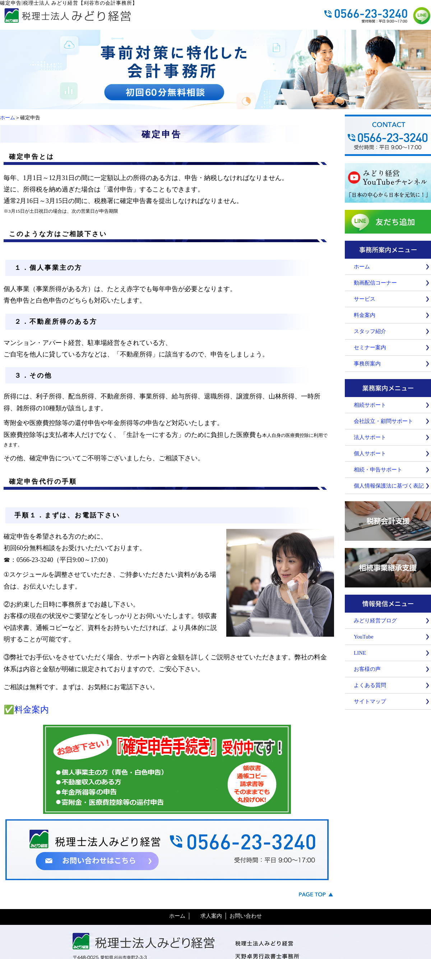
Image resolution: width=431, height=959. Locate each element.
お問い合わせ (246, 916)
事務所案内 (367, 363)
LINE (360, 653)
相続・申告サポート (378, 469)
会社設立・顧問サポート (383, 421)
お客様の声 (367, 669)
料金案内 (31, 709)
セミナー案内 (370, 347)
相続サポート (370, 405)
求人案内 (211, 916)
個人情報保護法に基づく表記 (389, 486)
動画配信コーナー (375, 283)
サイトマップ (370, 701)
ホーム (7, 117)
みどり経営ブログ (375, 620)
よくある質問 (370, 685)
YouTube (364, 637)
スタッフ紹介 (370, 331)
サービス (364, 299)
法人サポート (370, 437)
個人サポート (370, 453)
